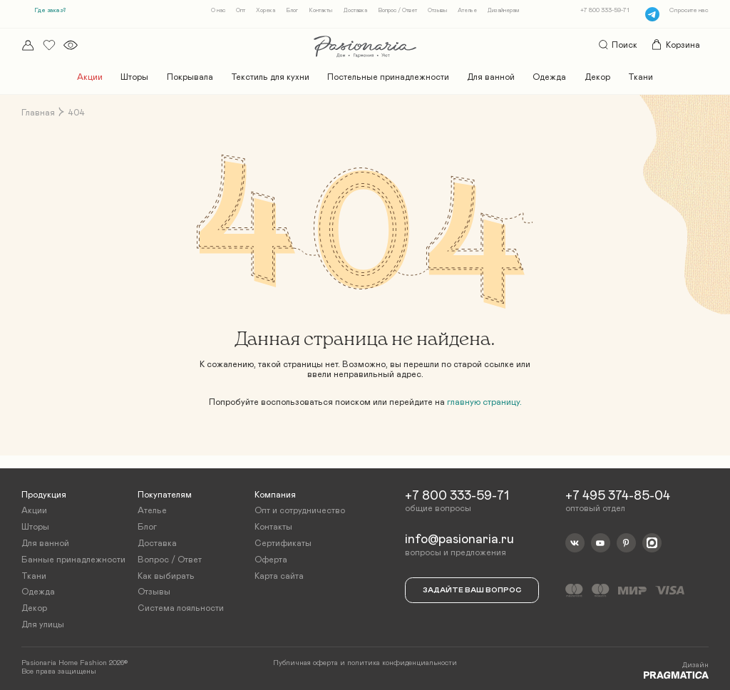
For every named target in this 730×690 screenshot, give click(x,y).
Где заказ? (50, 10)
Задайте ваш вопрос (472, 588)
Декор (597, 77)
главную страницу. (484, 402)
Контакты (320, 10)
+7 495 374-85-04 (617, 494)
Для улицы (42, 623)
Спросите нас (689, 10)
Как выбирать (166, 574)
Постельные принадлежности (388, 77)
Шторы (134, 77)
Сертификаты (283, 542)
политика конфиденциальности (402, 662)
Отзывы (437, 10)
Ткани (640, 77)
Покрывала (190, 77)
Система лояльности (181, 607)
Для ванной (491, 77)
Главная (38, 112)
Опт (240, 10)
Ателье (467, 10)
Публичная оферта (305, 662)
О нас (218, 10)
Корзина (675, 44)
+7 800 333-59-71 (604, 10)
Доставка (355, 10)
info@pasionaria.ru (459, 538)
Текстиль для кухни (270, 77)
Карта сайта (279, 574)
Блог (292, 10)
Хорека (265, 10)
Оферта (271, 558)
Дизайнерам (503, 10)
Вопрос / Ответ (397, 10)
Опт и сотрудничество (300, 509)
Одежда (549, 77)
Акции (90, 77)
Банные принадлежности (73, 558)
